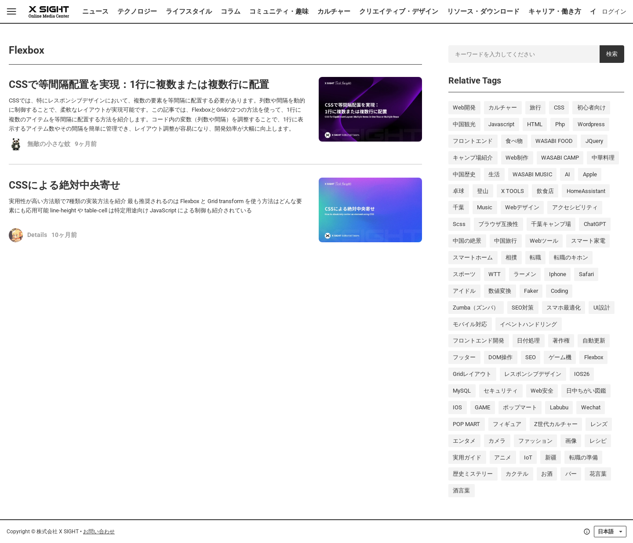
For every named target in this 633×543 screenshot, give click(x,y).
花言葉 (598, 473)
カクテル (517, 473)
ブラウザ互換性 (498, 224)
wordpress (591, 124)
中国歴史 (464, 174)
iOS (457, 407)
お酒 (547, 473)
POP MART (466, 424)
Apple (590, 174)
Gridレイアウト (472, 374)
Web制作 (517, 157)
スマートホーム (473, 257)
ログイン (614, 11)
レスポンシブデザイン (532, 374)
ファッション (535, 440)
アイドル (464, 291)
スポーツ (464, 274)
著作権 (561, 340)
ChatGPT (595, 224)
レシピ (598, 440)
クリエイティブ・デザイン (398, 11)
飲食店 (545, 191)
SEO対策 (523, 307)
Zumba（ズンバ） (476, 307)
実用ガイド (467, 457)
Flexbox (593, 357)
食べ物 (514, 141)
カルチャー (333, 11)
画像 (571, 440)
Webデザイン (522, 207)
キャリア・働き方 (554, 11)
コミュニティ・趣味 (279, 11)
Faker (531, 291)
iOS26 (581, 374)
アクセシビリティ (575, 207)
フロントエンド (473, 141)
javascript (501, 124)
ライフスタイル (189, 11)
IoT (528, 457)
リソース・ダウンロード (483, 11)
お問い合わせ (99, 531)
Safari (586, 274)
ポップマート (520, 407)
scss (459, 224)
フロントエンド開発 (478, 340)
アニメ (502, 457)
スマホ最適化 (563, 307)
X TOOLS (512, 191)
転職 (535, 257)
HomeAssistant (586, 191)
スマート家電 (588, 240)
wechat (590, 407)
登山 (482, 191)
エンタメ (464, 440)
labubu (559, 407)
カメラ (497, 440)
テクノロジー (137, 11)
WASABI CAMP (560, 157)
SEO (530, 357)
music (484, 207)
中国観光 (464, 124)
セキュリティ (501, 390)
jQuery (594, 141)
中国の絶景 (467, 240)
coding (559, 291)
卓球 (458, 191)
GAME (482, 407)
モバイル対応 (470, 324)
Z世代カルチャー (556, 424)
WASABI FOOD (554, 141)
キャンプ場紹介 (473, 157)
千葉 (458, 207)
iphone (557, 274)
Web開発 (464, 107)
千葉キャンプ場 (551, 224)
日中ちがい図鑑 (586, 390)
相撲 (511, 257)
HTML (534, 124)
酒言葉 (461, 490)
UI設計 (601, 307)
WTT (494, 274)
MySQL (462, 390)
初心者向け (591, 107)
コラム (230, 11)
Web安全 (542, 390)
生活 (494, 174)
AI (567, 174)
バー (571, 473)
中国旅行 (505, 240)
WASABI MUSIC (532, 174)
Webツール (544, 240)
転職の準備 (583, 457)
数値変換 (499, 291)
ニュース (95, 11)
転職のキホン (571, 257)
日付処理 (528, 340)
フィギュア (507, 424)
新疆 (551, 457)
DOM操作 (500, 357)
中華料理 (603, 157)
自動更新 (593, 340)
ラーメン (524, 274)
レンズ (599, 424)
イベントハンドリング (528, 324)
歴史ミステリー (473, 473)
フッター (464, 357)
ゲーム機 (560, 357)
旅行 (535, 107)
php (560, 124)
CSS (559, 107)
